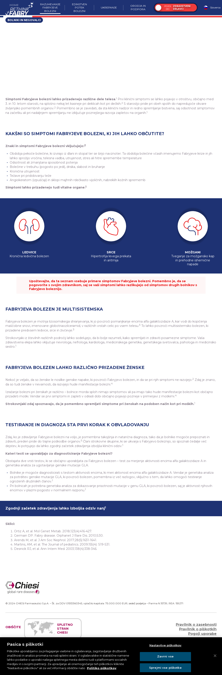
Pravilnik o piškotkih (198, 629)
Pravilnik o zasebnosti (196, 625)
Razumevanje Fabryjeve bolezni (50, 8)
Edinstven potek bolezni (79, 8)
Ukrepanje (109, 7)
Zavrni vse (165, 658)
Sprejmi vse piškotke (165, 669)
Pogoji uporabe (202, 634)
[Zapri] (215, 657)
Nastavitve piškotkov (165, 647)
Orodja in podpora (138, 7)
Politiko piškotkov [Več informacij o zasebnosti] (101, 670)
